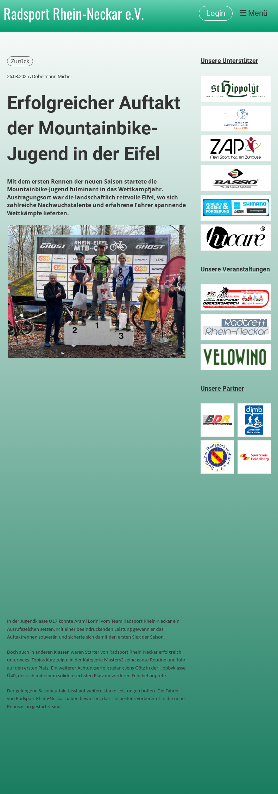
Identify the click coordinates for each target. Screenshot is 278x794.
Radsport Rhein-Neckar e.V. (74, 13)
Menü (253, 13)
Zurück (20, 61)
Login (215, 13)
